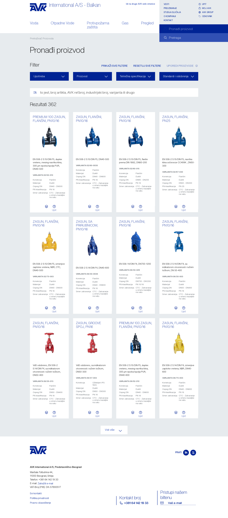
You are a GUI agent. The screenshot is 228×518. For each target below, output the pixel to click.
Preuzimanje (170, 8)
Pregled (147, 23)
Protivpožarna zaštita (98, 25)
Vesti (166, 4)
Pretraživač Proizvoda (42, 38)
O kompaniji (170, 16)
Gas (125, 23)
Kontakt (168, 20)
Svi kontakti (36, 493)
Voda (34, 23)
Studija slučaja (172, 12)
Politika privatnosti (39, 498)
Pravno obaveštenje (40, 502)
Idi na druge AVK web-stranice (140, 3)
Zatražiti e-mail (45, 483)
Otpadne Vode (62, 23)
